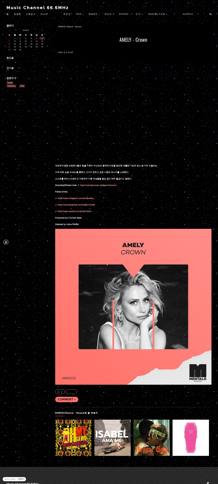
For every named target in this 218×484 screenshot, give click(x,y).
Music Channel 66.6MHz (38, 7)
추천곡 (67, 14)
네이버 (44, 14)
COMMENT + (67, 399)
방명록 (17, 14)
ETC (139, 14)
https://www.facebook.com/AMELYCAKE (76, 204)
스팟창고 (30, 14)
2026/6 (26, 30)
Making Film (157, 14)
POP (79, 14)
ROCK (108, 14)
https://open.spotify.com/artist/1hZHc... (75, 211)
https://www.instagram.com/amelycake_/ (76, 198)
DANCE (93, 14)
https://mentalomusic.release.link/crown (98, 185)
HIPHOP (124, 14)
